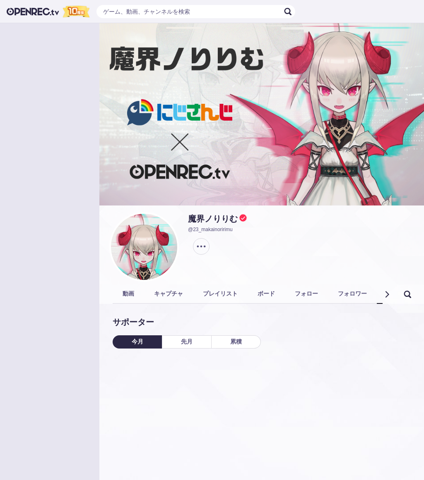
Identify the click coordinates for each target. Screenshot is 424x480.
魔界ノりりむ (213, 218)
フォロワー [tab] (352, 293)
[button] (387, 294)
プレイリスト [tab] (220, 293)
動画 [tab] (128, 293)
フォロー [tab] (306, 293)
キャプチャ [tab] (168, 293)
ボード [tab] (266, 293)
